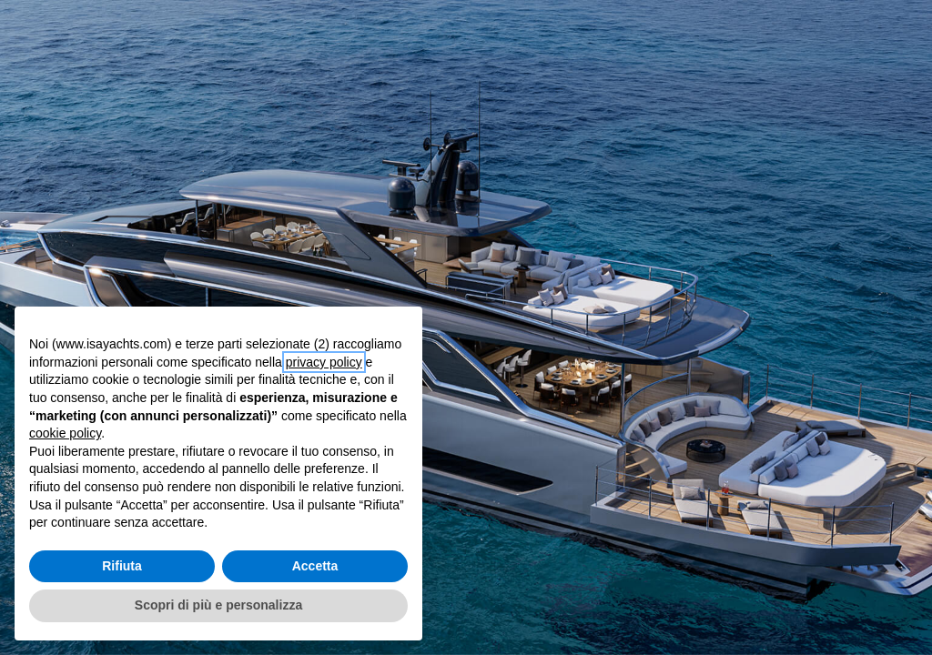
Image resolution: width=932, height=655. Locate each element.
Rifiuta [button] (122, 566)
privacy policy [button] (324, 362)
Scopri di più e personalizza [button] (218, 605)
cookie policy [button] (65, 433)
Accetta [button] (315, 566)
